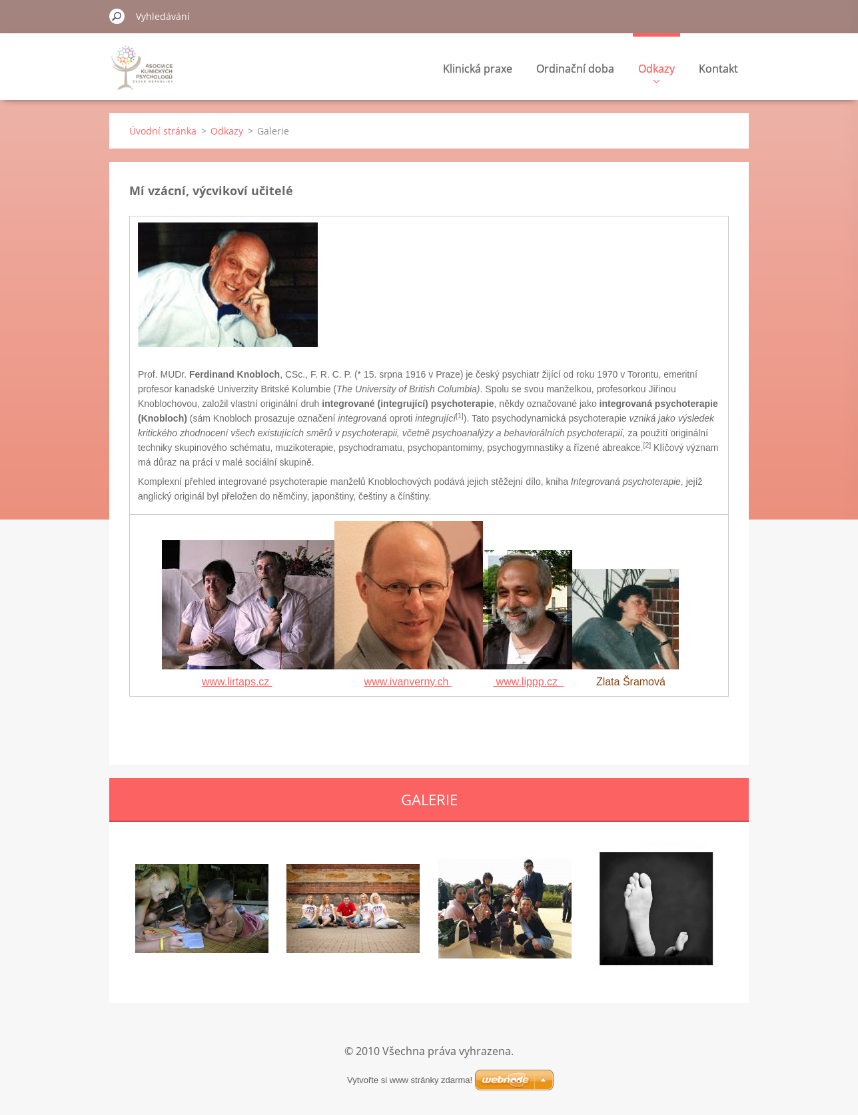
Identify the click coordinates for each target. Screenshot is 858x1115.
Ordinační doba (575, 68)
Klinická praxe (477, 68)
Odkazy (656, 72)
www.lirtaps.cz (237, 681)
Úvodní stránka (163, 131)
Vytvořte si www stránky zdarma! (409, 1080)
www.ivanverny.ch (408, 681)
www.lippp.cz (528, 681)
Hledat (117, 16)
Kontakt (718, 68)
